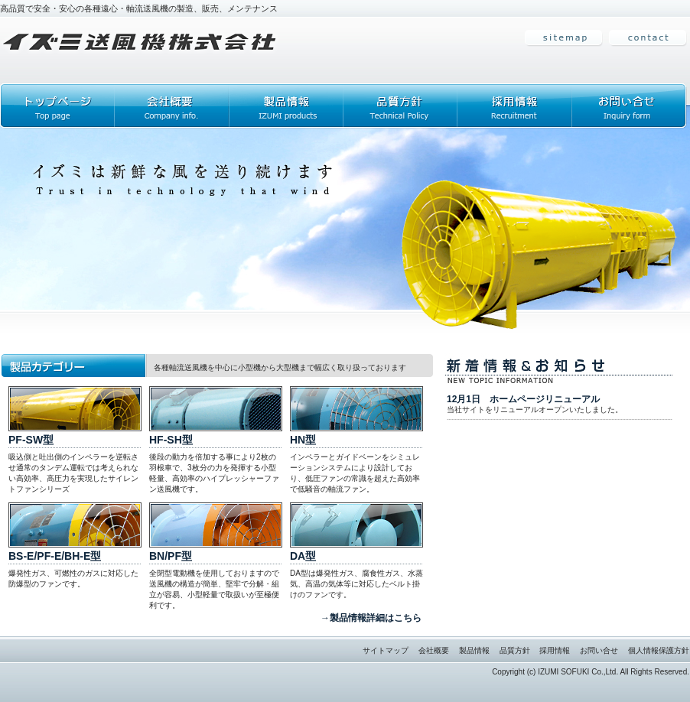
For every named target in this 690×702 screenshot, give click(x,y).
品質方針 (515, 650)
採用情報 (554, 650)
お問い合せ (599, 650)
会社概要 (433, 650)
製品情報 (474, 650)
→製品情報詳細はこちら (371, 618)
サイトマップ (385, 650)
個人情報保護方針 (658, 650)
